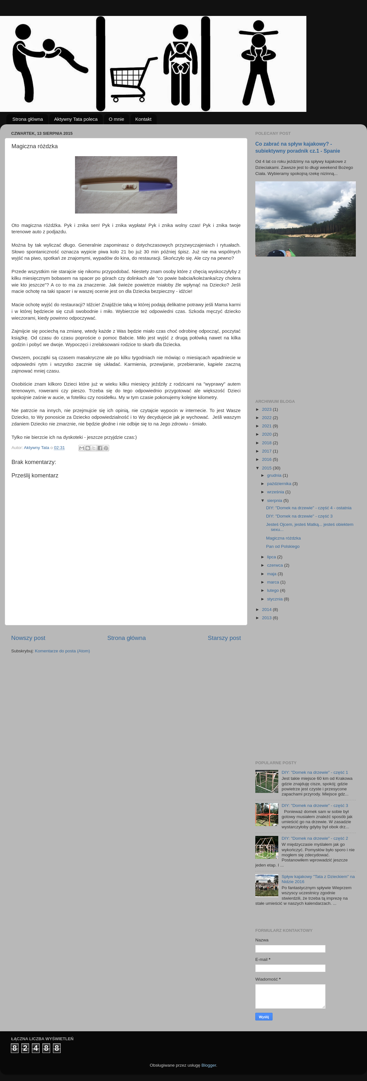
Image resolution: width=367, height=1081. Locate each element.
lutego (273, 590)
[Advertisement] (60, 328)
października (280, 483)
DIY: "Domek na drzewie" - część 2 (314, 838)
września (276, 492)
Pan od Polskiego (283, 546)
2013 (267, 617)
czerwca (275, 565)
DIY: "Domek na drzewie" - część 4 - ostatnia (309, 507)
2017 (267, 451)
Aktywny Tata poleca (75, 119)
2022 (267, 417)
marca (273, 582)
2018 (267, 442)
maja (272, 573)
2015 (267, 468)
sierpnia (275, 500)
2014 (267, 609)
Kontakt (143, 119)
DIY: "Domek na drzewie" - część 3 (299, 516)
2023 (267, 409)
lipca (272, 557)
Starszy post (224, 638)
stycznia (275, 599)
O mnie (116, 119)
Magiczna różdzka (283, 538)
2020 (267, 434)
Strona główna (27, 119)
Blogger (208, 1065)
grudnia (275, 475)
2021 (267, 426)
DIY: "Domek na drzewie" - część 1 (314, 772)
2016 (267, 459)
